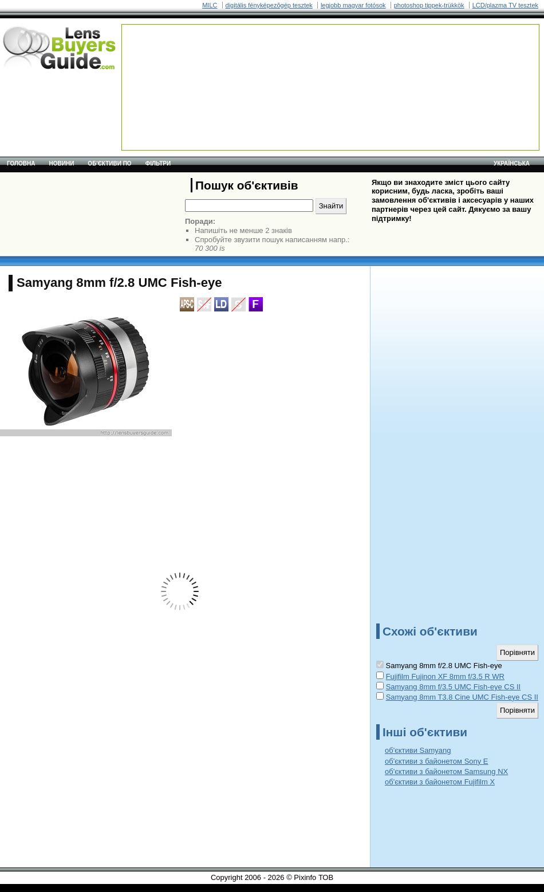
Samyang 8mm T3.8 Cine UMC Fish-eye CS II (462, 697)
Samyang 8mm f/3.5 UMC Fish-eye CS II (453, 686)
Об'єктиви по (109, 163)
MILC (209, 5)
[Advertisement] (168, 60)
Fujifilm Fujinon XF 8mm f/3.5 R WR (445, 676)
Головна (21, 163)
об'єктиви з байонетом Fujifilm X (440, 781)
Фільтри (158, 163)
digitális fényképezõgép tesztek (269, 5)
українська (512, 163)
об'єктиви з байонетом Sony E (436, 761)
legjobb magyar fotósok (353, 5)
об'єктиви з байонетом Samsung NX (446, 771)
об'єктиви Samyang (418, 750)
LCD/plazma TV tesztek (505, 5)
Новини (61, 163)
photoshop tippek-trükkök (429, 5)
